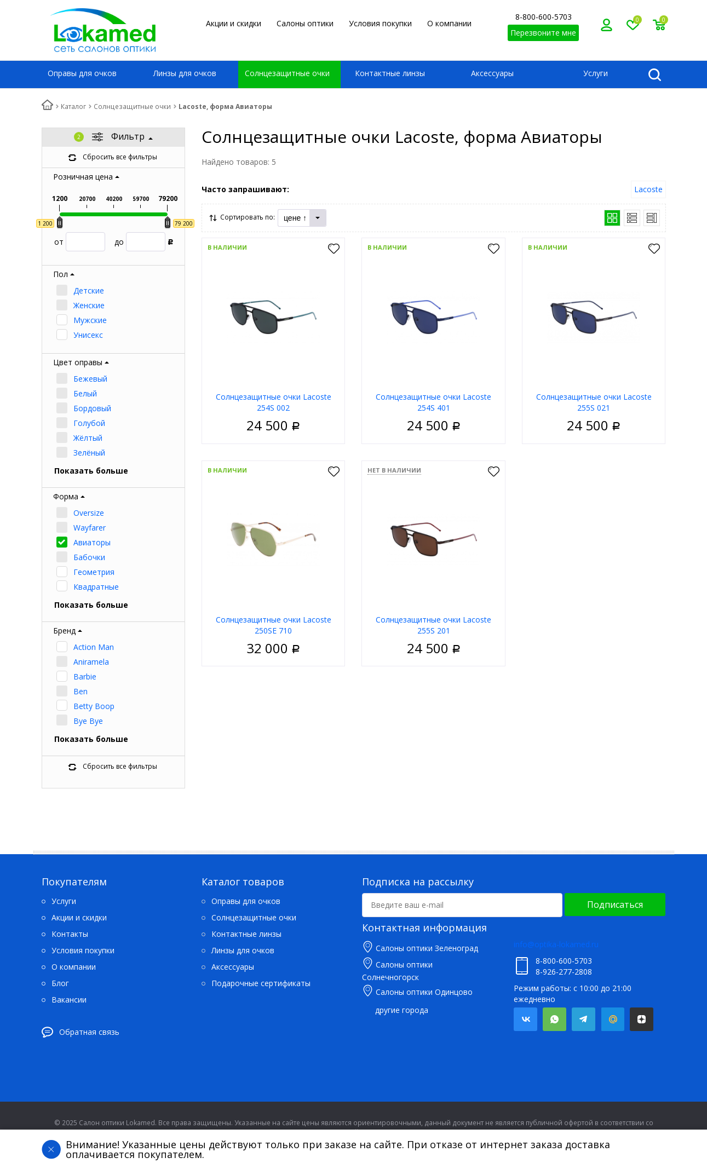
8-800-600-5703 (543, 16)
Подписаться (615, 905)
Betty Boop (93, 706)
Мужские (90, 320)
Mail (612, 1019)
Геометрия (93, 572)
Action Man (93, 647)
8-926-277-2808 (564, 971)
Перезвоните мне (543, 32)
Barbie (84, 676)
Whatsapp (554, 1019)
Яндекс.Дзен (641, 1019)
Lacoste (648, 189)
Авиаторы (92, 542)
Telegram (583, 1019)
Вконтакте (525, 1019)
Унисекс (88, 335)
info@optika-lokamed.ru (556, 944)
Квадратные (96, 586)
